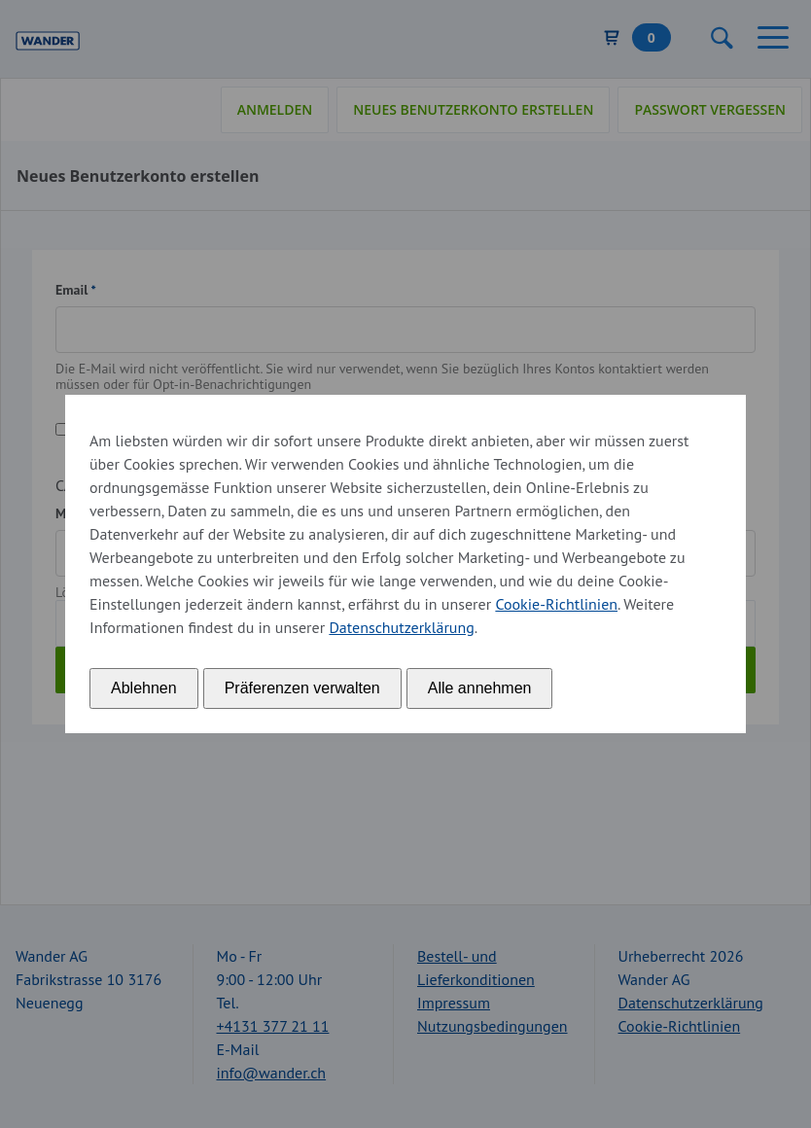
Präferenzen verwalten (302, 688)
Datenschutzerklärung (401, 627)
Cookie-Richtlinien (556, 604)
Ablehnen (144, 688)
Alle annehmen (480, 688)
